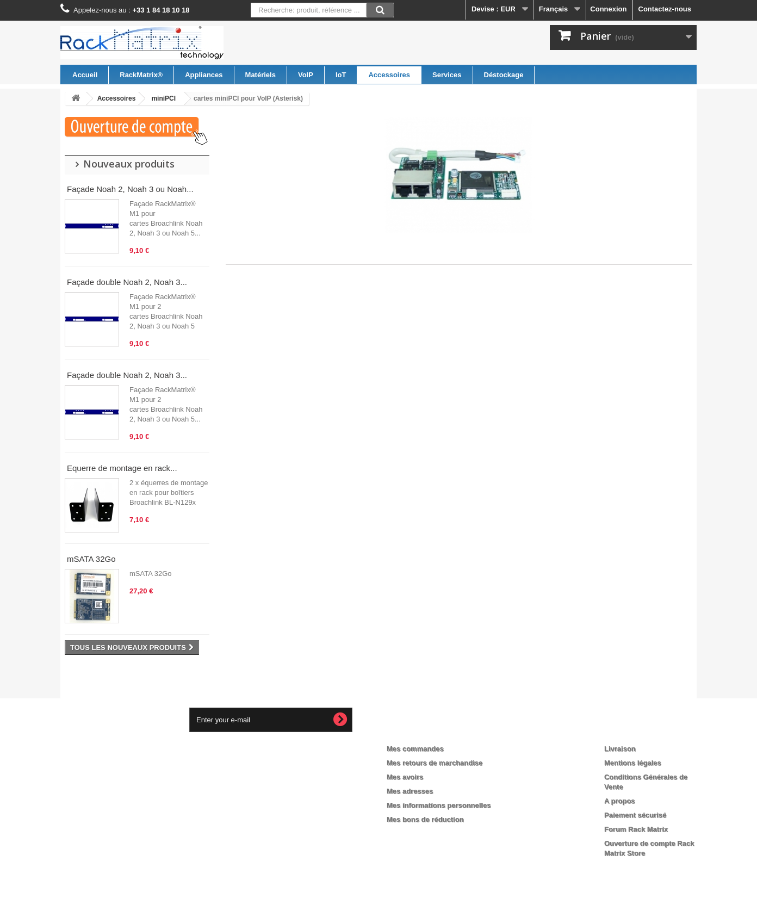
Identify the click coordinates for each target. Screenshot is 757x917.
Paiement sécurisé (635, 815)
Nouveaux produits (129, 163)
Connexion (608, 9)
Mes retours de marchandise (434, 763)
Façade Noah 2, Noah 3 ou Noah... (130, 189)
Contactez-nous (665, 9)
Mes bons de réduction (425, 819)
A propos (619, 801)
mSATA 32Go (91, 558)
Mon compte (417, 731)
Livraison (620, 749)
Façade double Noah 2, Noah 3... (127, 282)
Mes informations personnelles (439, 805)
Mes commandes (415, 749)
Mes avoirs (405, 777)
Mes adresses (410, 791)
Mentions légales (632, 763)
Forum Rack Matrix (636, 829)
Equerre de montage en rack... (122, 468)
